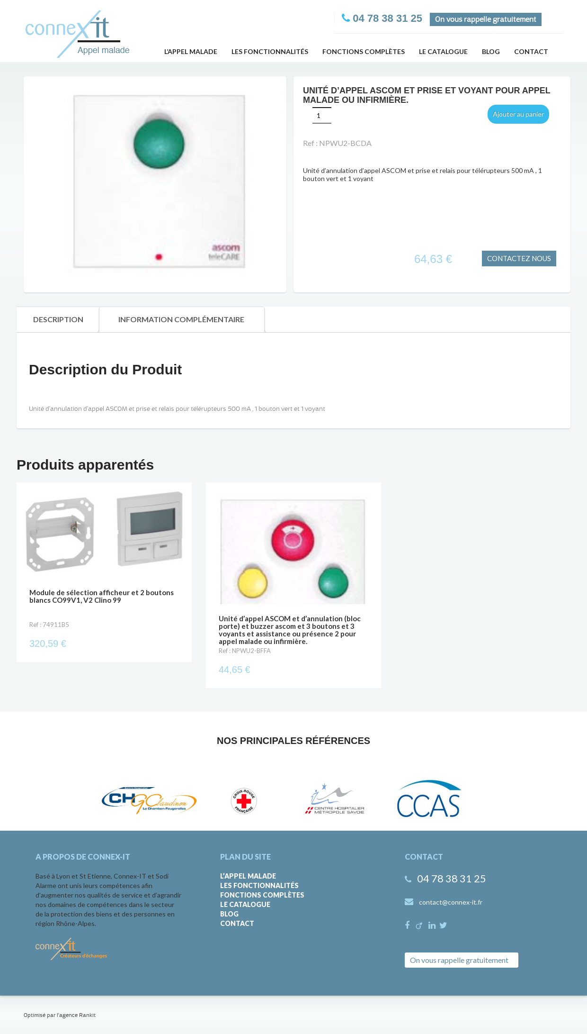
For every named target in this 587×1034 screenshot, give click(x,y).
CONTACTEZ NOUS (519, 258)
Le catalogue (443, 51)
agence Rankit (77, 1015)
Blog (491, 51)
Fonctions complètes (363, 51)
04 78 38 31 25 (451, 878)
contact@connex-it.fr (450, 902)
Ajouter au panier (518, 114)
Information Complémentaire (181, 319)
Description (58, 319)
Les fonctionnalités (269, 51)
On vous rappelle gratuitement (485, 19)
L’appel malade (190, 51)
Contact (531, 51)
